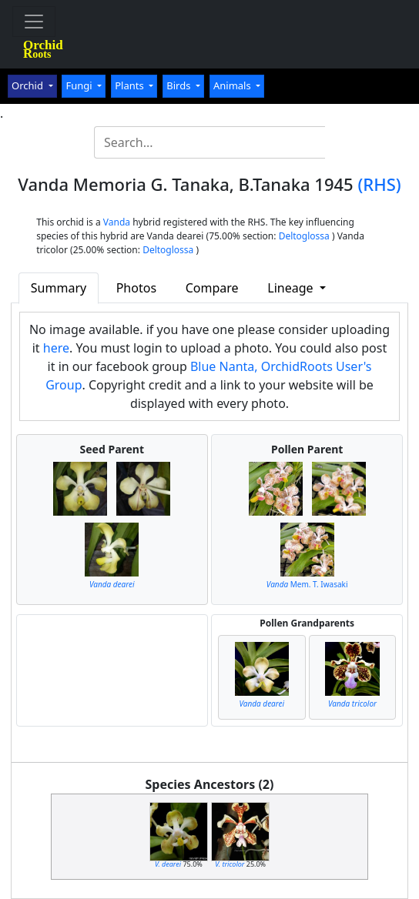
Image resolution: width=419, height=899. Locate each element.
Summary (58, 287)
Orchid (28, 85)
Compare (212, 287)
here (56, 347)
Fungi (80, 85)
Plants (130, 85)
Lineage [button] (291, 287)
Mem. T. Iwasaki (307, 584)
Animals (233, 85)
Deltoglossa (304, 235)
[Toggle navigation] (33, 21)
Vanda (116, 222)
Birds (179, 85)
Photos (136, 287)
